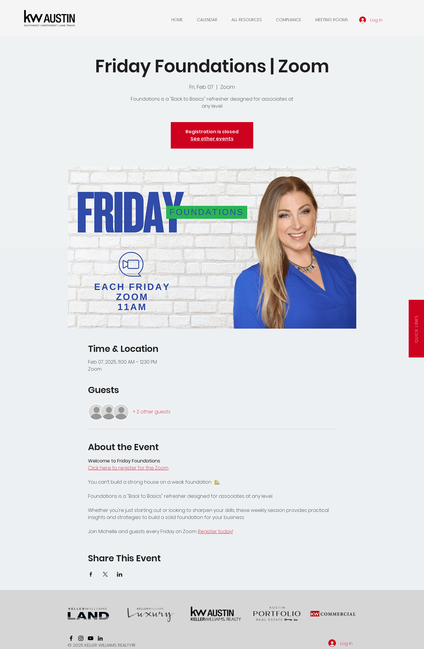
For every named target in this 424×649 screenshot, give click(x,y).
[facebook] (71, 638)
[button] (207, 19)
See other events (212, 138)
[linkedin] (100, 638)
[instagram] (80, 638)
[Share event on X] (105, 574)
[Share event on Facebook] (91, 574)
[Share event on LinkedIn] (119, 574)
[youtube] (90, 638)
